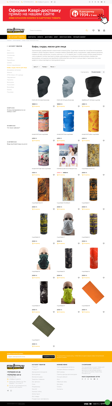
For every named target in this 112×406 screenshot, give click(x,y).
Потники (10, 58)
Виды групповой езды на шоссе (17, 144)
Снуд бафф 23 (36, 305)
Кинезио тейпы (37, 391)
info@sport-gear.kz (42, 2)
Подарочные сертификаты (40, 399)
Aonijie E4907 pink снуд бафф (40, 134)
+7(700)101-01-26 (13, 2)
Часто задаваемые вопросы (65, 367)
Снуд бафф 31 (35, 340)
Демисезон (10, 53)
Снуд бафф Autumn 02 (88, 168)
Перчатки (10, 80)
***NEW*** (35, 367)
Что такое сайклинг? (13, 128)
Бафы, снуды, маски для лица (17, 67)
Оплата (40, 37)
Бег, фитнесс (36, 382)
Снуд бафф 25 (61, 271)
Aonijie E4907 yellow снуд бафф (90, 134)
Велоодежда (36, 374)
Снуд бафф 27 (61, 237)
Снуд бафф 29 (61, 305)
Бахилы (9, 89)
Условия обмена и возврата (65, 369)
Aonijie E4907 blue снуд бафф (65, 134)
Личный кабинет (62, 377)
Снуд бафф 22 (86, 237)
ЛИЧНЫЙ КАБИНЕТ (79, 37)
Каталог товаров (17, 37)
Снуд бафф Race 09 (37, 202)
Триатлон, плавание (38, 379)
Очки (33, 384)
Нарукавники (11, 77)
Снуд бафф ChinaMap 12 (63, 202)
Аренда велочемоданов (39, 372)
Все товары (35, 396)
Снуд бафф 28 (86, 305)
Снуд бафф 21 (85, 202)
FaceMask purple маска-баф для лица (67, 168)
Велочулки (10, 82)
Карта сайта (21, 403)
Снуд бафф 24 (86, 271)
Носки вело (10, 85)
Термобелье (11, 60)
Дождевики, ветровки (14, 70)
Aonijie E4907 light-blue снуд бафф (41, 168)
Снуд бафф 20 (36, 237)
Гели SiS (34, 389)
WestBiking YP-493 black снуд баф (91, 100)
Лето (8, 50)
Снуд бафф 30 (36, 271)
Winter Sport (36, 394)
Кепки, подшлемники (14, 65)
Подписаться (48, 356)
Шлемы (9, 62)
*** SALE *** (35, 369)
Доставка (48, 37)
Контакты (32, 37)
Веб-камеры (61, 372)
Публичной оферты (45, 359)
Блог (56, 37)
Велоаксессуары (37, 377)
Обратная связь (65, 37)
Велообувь (10, 87)
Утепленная (11, 55)
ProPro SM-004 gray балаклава (65, 100)
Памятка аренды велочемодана (67, 374)
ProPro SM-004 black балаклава (40, 100)
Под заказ (10, 92)
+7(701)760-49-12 (27, 2)
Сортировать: (85, 72)
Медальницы (36, 386)
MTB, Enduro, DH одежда (15, 75)
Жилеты (9, 72)
